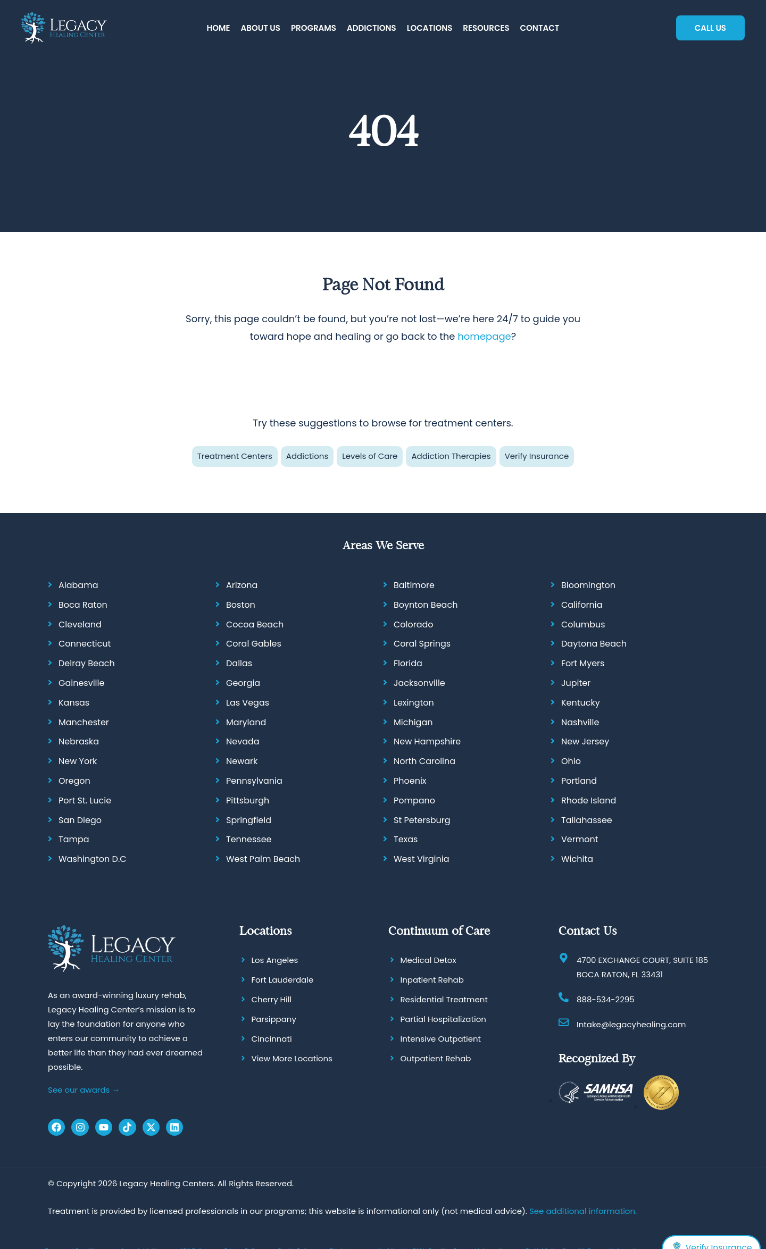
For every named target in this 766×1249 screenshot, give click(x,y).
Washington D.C (93, 859)
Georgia (243, 683)
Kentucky (580, 703)
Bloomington (588, 585)
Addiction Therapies (450, 456)
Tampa (74, 840)
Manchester (84, 722)
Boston (240, 605)
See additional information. (583, 1211)
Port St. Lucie (85, 800)
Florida (408, 663)
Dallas (239, 663)
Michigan (413, 722)
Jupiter (575, 683)
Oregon (74, 781)
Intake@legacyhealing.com (631, 1024)
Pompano (414, 800)
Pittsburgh (247, 800)
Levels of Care (369, 456)
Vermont (579, 840)
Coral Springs (422, 644)
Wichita (577, 859)
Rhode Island (588, 800)
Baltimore (414, 585)
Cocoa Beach (255, 624)
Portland (579, 781)
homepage (484, 336)
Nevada (243, 742)
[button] (261, 28)
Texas (406, 840)
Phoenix (410, 781)
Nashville (580, 722)
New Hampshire (427, 742)
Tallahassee (586, 820)
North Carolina (424, 761)
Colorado (414, 624)
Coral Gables (253, 644)
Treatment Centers (234, 456)
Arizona (241, 585)
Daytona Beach (594, 644)
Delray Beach (87, 663)
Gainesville (81, 683)
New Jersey (585, 742)
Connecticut (85, 644)
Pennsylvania (254, 781)
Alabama (78, 585)
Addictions (307, 456)
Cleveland (80, 624)
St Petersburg (422, 820)
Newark (241, 761)
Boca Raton (83, 605)
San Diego (80, 820)
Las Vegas (247, 703)
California (582, 605)
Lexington (414, 703)
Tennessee (249, 840)
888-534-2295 (606, 999)
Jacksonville (419, 683)
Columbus (583, 624)
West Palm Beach (263, 859)
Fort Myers (582, 663)
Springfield (248, 820)
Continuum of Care (439, 931)
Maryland (246, 722)
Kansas (74, 703)
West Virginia (421, 859)
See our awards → (84, 1089)
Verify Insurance (537, 456)
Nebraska (79, 742)
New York (78, 761)
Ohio (571, 761)
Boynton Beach (425, 605)
